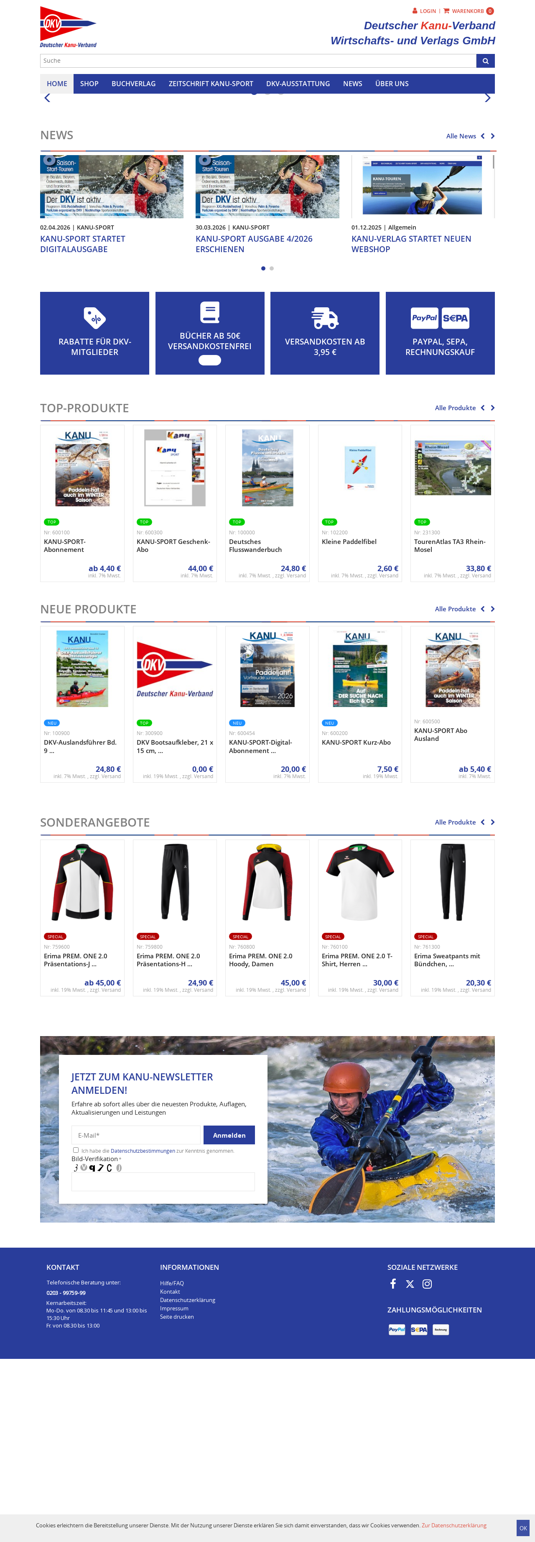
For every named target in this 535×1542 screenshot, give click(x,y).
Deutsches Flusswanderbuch (255, 721)
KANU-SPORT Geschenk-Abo (173, 721)
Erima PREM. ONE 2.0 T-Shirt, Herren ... (357, 1135)
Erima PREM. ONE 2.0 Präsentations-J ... (75, 1135)
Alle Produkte (455, 583)
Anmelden (229, 1311)
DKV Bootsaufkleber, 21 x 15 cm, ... (175, 922)
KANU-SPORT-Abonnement (65, 721)
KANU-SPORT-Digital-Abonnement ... (260, 922)
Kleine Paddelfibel (349, 717)
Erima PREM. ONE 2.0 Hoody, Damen (261, 1135)
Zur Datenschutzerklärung (454, 1525)
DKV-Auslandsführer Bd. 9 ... (80, 922)
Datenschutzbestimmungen (143, 1326)
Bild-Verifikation (96, 1334)
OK (523, 1528)
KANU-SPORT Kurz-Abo (356, 918)
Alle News (461, 311)
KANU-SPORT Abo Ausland (440, 910)
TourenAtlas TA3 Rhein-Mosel (450, 721)
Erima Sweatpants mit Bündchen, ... (447, 1135)
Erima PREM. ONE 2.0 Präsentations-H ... (168, 1135)
